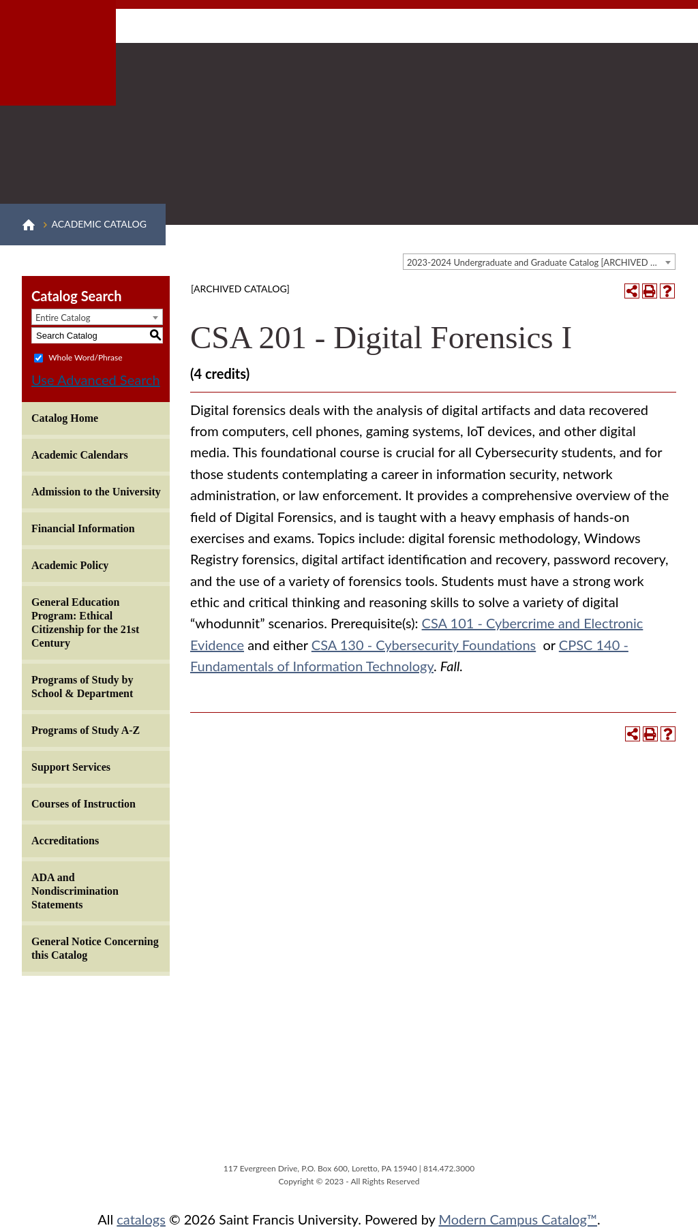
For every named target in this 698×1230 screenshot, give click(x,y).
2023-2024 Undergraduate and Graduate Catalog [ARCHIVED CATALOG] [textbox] (541, 262)
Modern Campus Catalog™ (518, 1219)
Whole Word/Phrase (85, 357)
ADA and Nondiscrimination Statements (75, 891)
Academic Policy (69, 565)
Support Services (70, 767)
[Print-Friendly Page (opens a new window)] (649, 290)
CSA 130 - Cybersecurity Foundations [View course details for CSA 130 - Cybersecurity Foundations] (424, 644)
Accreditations (65, 840)
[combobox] (539, 261)
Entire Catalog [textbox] (63, 317)
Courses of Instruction (83, 804)
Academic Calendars (79, 455)
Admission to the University (96, 491)
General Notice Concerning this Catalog (95, 948)
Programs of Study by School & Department (82, 686)
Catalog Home (64, 418)
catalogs (141, 1219)
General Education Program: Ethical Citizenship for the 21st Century (85, 622)
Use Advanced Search (95, 379)
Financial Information (83, 528)
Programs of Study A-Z (85, 730)
